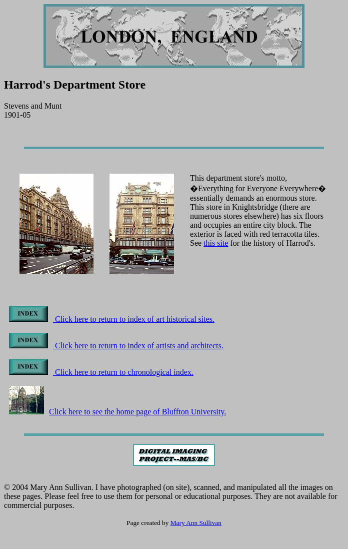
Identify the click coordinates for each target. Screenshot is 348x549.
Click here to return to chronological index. (101, 372)
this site (216, 243)
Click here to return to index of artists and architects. (116, 345)
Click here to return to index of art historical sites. (111, 319)
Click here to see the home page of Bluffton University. (117, 411)
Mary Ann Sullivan (196, 522)
